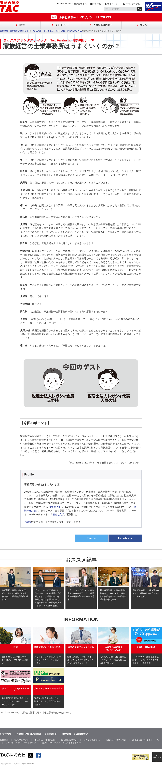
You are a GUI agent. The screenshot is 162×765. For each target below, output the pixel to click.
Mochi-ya (55, 506)
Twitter (27, 522)
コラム (143, 25)
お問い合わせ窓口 (134, 4)
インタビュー (62, 25)
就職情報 (81, 734)
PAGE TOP (157, 757)
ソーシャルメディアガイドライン (21, 742)
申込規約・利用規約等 (45, 740)
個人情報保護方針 (69, 740)
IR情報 (50, 734)
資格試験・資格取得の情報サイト (15, 31)
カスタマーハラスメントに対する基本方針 (61, 742)
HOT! (22, 25)
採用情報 (66, 734)
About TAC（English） (29, 734)
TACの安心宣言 (21, 740)
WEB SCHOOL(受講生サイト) (73, 4)
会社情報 (6, 734)
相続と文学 (58, 514)
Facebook (125, 538)
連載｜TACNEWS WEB (71, 31)
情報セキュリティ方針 (116, 740)
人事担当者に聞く (102, 25)
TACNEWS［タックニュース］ (46, 31)
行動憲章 (4, 740)
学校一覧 (97, 4)
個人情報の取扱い (92, 740)
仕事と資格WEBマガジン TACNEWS (84, 17)
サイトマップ (113, 4)
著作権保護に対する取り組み (145, 740)
